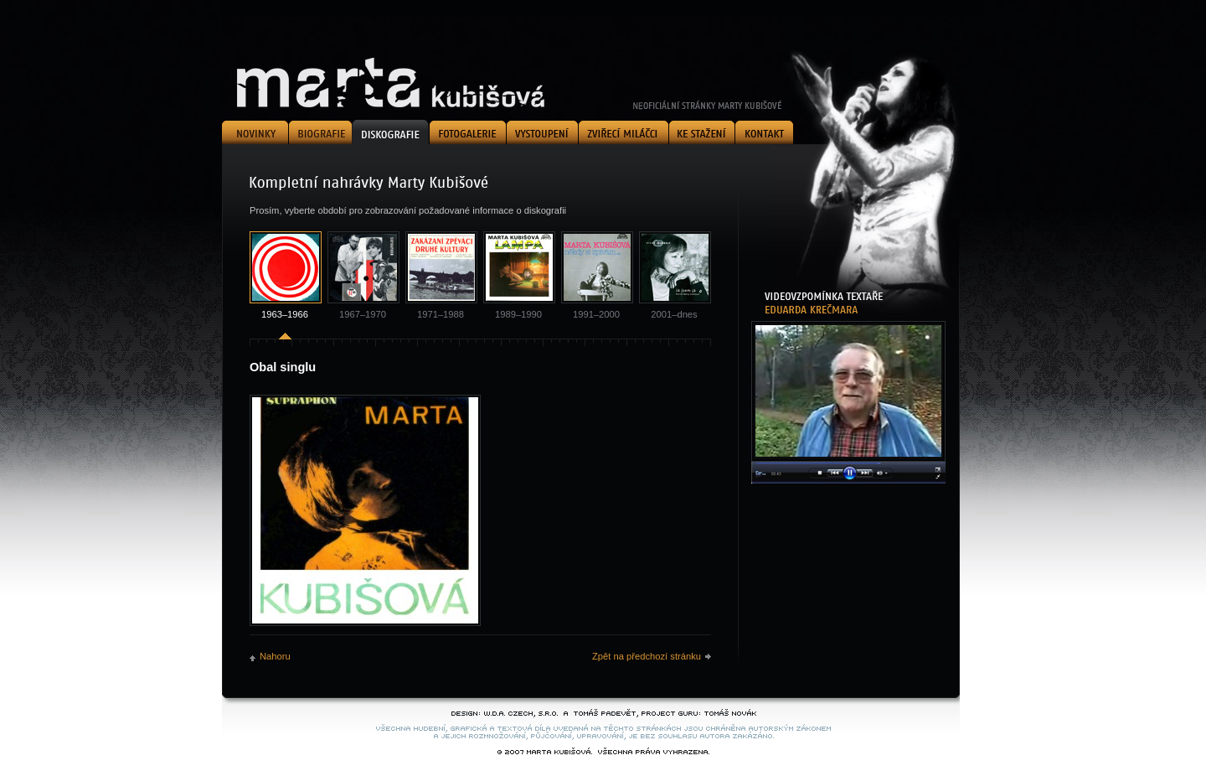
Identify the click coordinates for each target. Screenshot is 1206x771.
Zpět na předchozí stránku (646, 656)
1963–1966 (284, 314)
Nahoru (275, 656)
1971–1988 (440, 314)
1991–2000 (596, 314)
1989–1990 (518, 314)
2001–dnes (674, 314)
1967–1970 (362, 314)
